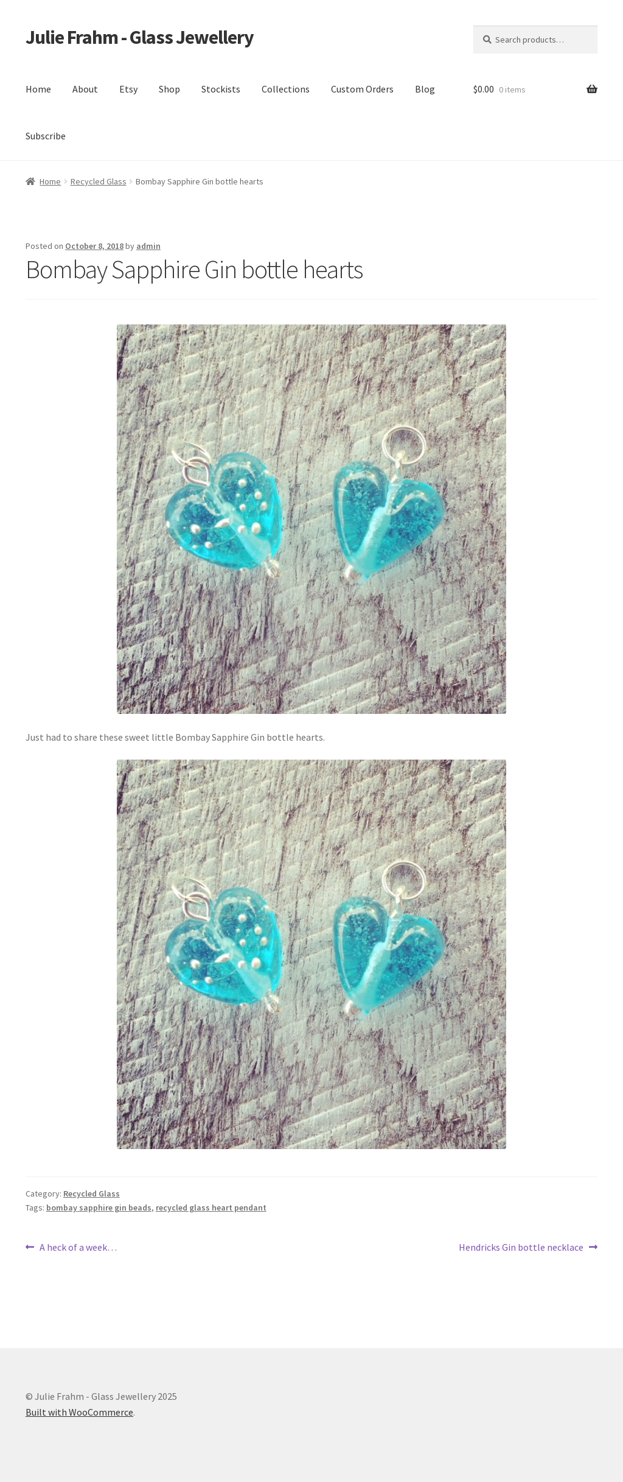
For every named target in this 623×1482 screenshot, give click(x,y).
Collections (286, 89)
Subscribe (46, 136)
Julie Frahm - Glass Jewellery (140, 37)
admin (148, 245)
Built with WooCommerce (79, 1412)
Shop (169, 89)
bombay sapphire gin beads (98, 1207)
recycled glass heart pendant (211, 1207)
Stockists (220, 89)
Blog (425, 89)
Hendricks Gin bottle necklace (521, 1248)
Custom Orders (362, 89)
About (85, 89)
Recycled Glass (99, 181)
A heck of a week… (78, 1248)
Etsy (128, 89)
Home (38, 89)
